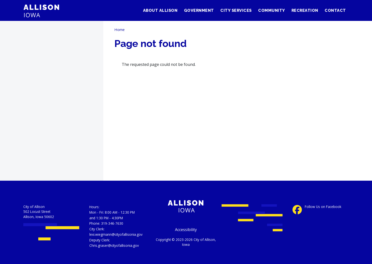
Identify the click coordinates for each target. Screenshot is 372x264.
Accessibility (186, 229)
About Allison (160, 10)
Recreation (305, 10)
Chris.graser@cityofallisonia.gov (114, 245)
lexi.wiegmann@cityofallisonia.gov (116, 234)
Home (119, 29)
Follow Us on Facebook (323, 206)
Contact (335, 10)
